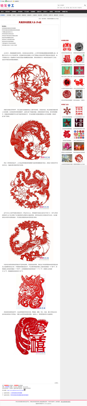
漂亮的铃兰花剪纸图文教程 (8, 39)
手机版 (2, 1)
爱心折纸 (75, 7)
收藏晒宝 (17, 1)
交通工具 (51, 15)
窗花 (61, 7)
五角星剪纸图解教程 (67, 128)
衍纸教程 (33, 11)
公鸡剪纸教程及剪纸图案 (16, 393)
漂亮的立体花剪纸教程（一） (68, 152)
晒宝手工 (42, 403)
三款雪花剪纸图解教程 (67, 117)
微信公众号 (9, 1)
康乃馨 (67, 7)
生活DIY (45, 11)
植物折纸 (24, 15)
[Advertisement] (28, 6)
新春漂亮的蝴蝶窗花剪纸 (8, 37)
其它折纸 (61, 15)
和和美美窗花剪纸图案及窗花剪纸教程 (11, 30)
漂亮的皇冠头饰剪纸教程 (8, 41)
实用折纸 (45, 15)
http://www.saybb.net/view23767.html (15, 390)
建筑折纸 (56, 15)
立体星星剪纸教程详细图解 (67, 164)
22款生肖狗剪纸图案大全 (79, 88)
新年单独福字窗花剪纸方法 (67, 64)
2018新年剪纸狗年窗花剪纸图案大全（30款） (71, 88)
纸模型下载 (64, 11)
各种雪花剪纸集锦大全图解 (79, 128)
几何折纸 (18, 15)
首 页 (2, 11)
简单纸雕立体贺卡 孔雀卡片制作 (9, 45)
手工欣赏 (26, 11)
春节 (58, 7)
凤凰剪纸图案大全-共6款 (53, 18)
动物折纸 (29, 15)
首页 (40, 18)
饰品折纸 (40, 15)
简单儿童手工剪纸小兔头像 (67, 76)
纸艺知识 (8, 11)
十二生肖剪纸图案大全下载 (79, 117)
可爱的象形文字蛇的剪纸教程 (9, 43)
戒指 (71, 7)
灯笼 (64, 7)
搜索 (85, 5)
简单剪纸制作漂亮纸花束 (8, 33)
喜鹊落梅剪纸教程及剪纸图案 (9, 28)
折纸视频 (9, 15)
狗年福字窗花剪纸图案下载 (67, 100)
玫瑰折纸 (79, 7)
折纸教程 (14, 11)
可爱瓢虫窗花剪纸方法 (7, 32)
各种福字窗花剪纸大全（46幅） (68, 53)
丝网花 (51, 11)
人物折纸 (35, 15)
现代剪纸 (20, 11)
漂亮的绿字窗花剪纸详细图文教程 (10, 35)
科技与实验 (57, 11)
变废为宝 (39, 11)
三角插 (13, 15)
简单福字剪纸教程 (67, 140)
